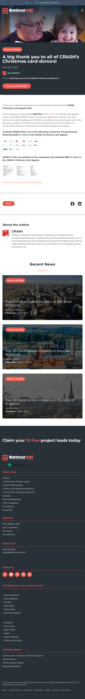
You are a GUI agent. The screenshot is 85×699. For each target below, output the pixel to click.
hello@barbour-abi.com (14, 552)
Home (5, 78)
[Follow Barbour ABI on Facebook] (4, 574)
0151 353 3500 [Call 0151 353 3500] (9, 549)
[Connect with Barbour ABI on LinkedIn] (23, 574)
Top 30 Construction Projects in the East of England (40, 402)
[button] (8, 203)
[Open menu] (82, 10)
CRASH (52, 114)
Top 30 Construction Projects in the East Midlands (38, 352)
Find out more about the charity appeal (21, 182)
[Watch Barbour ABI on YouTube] (11, 574)
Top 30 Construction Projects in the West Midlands (39, 303)
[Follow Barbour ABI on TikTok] (29, 574)
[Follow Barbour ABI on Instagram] (17, 574)
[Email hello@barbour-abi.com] (32, 3)
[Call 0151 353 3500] (27, 3)
